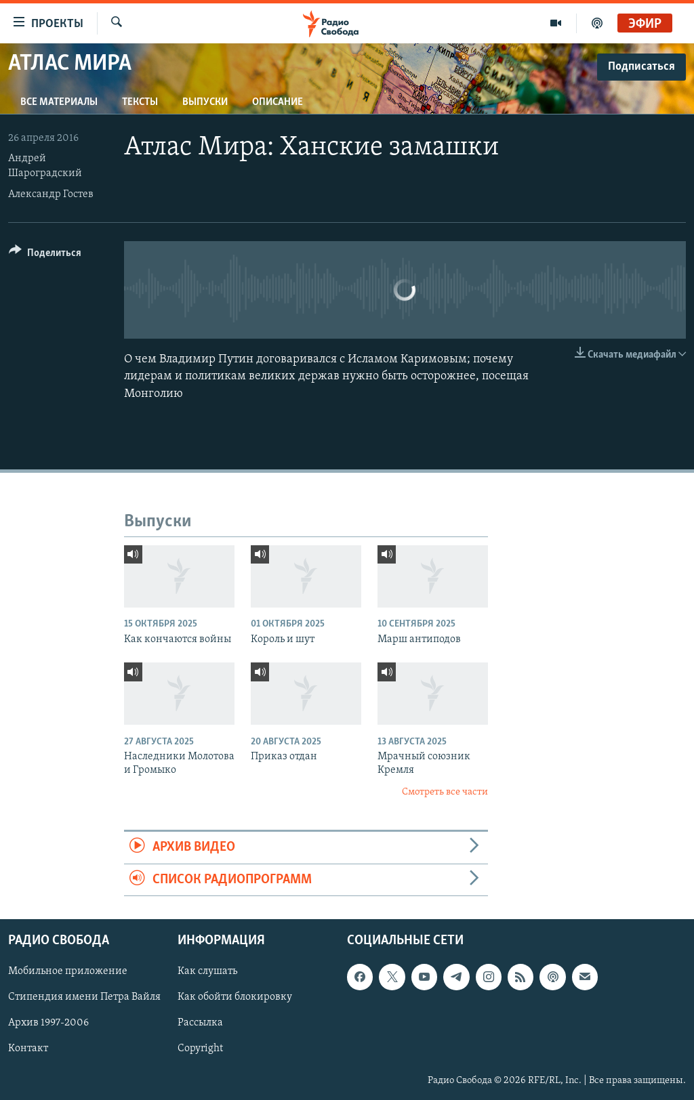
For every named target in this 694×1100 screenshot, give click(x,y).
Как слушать (207, 971)
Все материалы (59, 102)
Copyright (200, 1048)
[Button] (45, 255)
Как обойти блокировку (235, 997)
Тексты (140, 102)
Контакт (28, 1048)
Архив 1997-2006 (48, 1022)
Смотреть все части (445, 792)
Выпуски (205, 102)
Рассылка (200, 1022)
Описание (277, 102)
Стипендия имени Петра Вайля (84, 997)
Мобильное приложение (67, 971)
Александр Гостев (51, 194)
